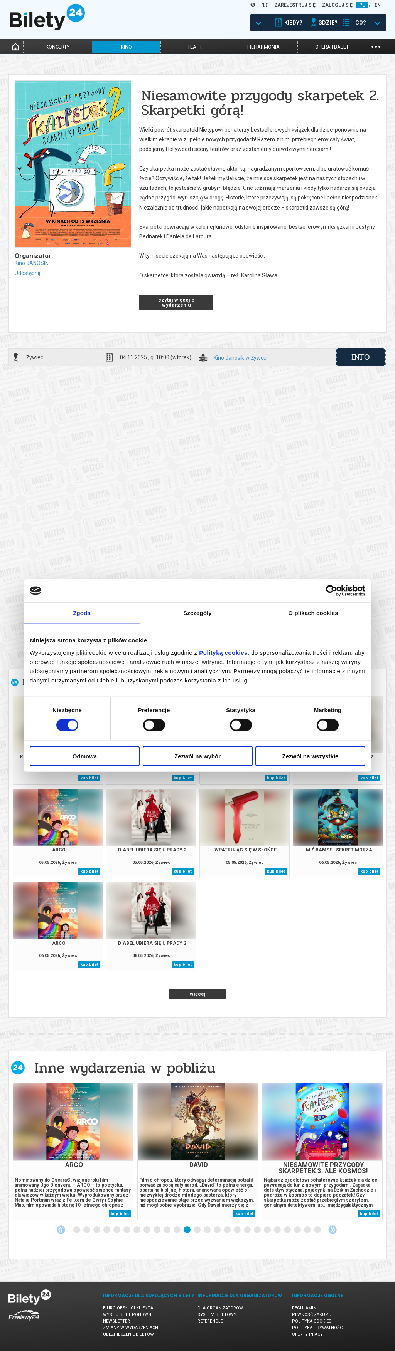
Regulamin (304, 1308)
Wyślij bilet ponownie (129, 1314)
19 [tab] (258, 1230)
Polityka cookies (311, 1321)
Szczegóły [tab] (197, 613)
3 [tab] (97, 1230)
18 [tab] (248, 1230)
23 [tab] (298, 1230)
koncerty (57, 47)
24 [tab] (308, 1230)
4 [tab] (107, 1230)
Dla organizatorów (220, 1308)
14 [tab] (207, 1230)
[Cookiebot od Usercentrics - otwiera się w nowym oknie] (331, 591)
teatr (194, 47)
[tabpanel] (73, 1151)
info (360, 357)
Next (332, 1229)
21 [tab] (278, 1230)
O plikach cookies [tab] (313, 613)
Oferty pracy (307, 1334)
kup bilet (89, 778)
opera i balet (332, 47)
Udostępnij (27, 273)
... (376, 46)
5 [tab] (117, 1230)
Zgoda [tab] (82, 613)
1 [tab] (77, 1230)
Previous (61, 1229)
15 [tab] (217, 1230)
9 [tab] (157, 1230)
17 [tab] (237, 1230)
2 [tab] (87, 1230)
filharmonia (263, 47)
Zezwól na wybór (197, 756)
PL (362, 5)
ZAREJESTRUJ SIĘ (295, 5)
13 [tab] (197, 1230)
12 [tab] (187, 1230)
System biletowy (217, 1314)
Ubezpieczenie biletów (128, 1334)
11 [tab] (177, 1230)
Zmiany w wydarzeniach (130, 1327)
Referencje (210, 1321)
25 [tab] (318, 1230)
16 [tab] (227, 1230)
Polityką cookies (223, 652)
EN (378, 5)
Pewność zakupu (311, 1314)
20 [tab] (268, 1230)
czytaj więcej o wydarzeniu (176, 302)
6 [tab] (127, 1230)
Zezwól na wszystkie (310, 756)
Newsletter (116, 1321)
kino (126, 47)
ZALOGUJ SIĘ (337, 5)
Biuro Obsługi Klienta (128, 1308)
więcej (198, 994)
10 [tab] (167, 1230)
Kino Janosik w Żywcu (240, 358)
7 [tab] (137, 1230)
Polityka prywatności (318, 1327)
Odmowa (85, 756)
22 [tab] (288, 1230)
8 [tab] (147, 1230)
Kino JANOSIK (31, 263)
